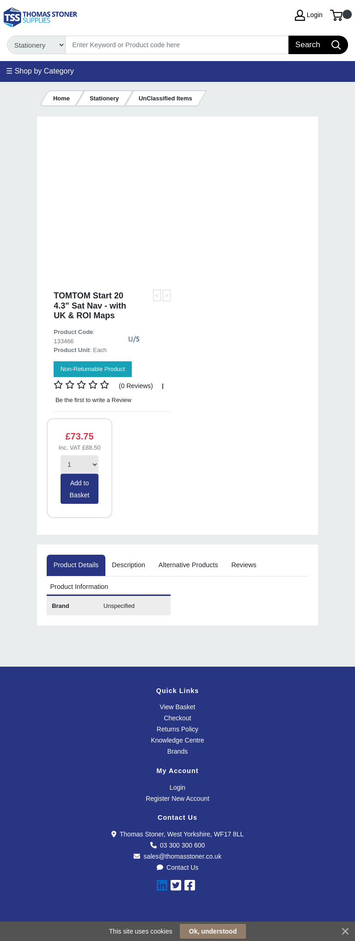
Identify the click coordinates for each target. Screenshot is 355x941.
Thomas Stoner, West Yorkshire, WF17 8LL (177, 834)
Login (177, 787)
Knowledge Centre (177, 740)
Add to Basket (80, 489)
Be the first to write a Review (92, 399)
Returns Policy (177, 729)
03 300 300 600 (177, 845)
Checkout (177, 718)
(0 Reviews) (136, 386)
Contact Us (178, 867)
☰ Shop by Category (40, 71)
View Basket (178, 707)
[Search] (177, 45)
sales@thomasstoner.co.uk (177, 856)
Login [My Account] (309, 15)
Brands (177, 751)
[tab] (76, 565)
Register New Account (177, 798)
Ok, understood (213, 931)
